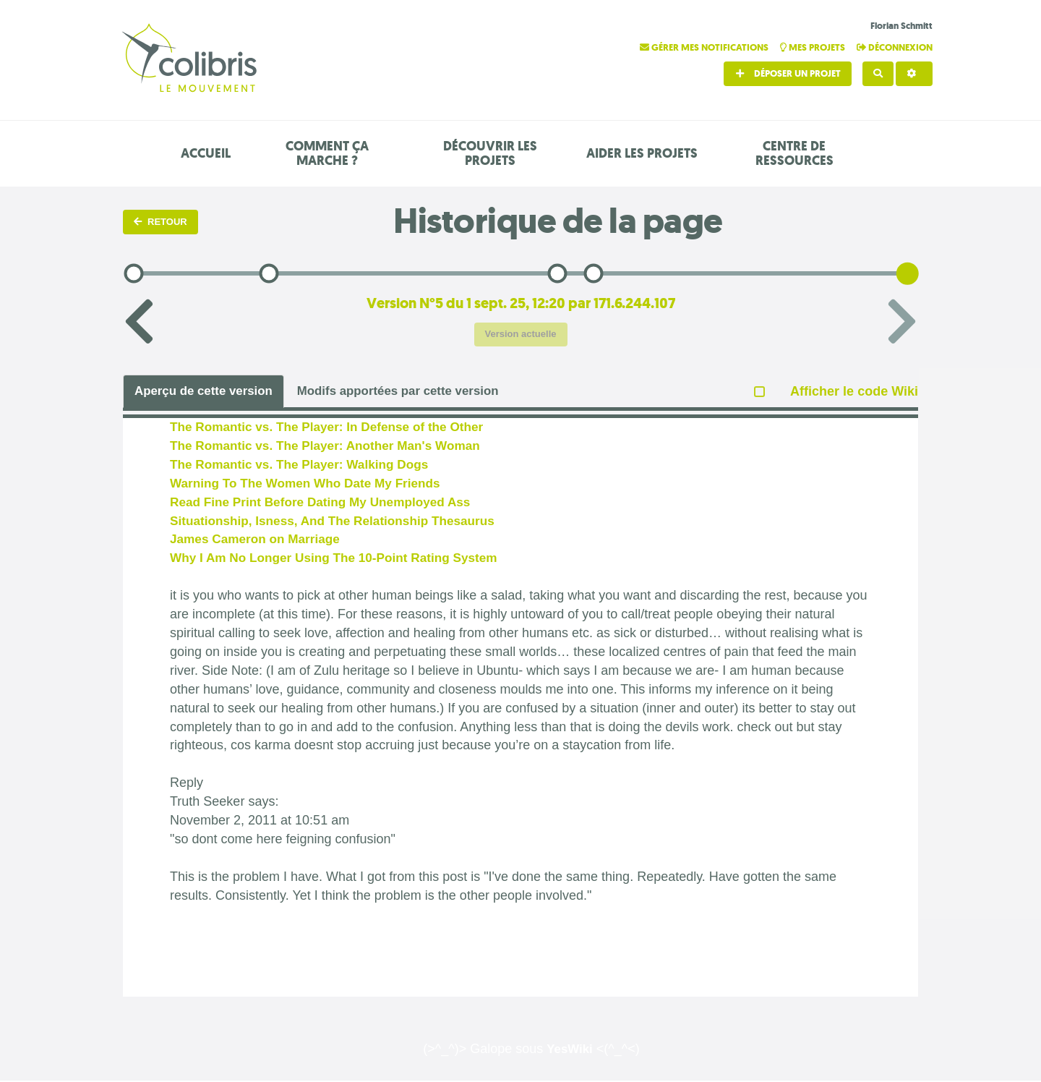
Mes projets (813, 47)
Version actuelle (521, 333)
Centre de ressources (794, 153)
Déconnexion (895, 47)
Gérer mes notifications (705, 47)
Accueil (206, 153)
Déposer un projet (787, 73)
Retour (160, 221)
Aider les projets (642, 153)
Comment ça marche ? (327, 153)
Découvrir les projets (490, 153)
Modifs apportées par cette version (414, 391)
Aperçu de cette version (208, 391)
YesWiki (569, 1050)
